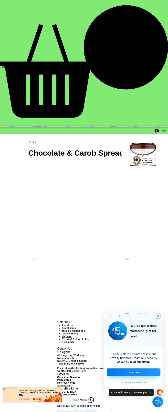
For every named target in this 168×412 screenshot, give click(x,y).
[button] (84, 61)
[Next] (132, 259)
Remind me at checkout (133, 382)
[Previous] (39, 259)
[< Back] (39, 142)
